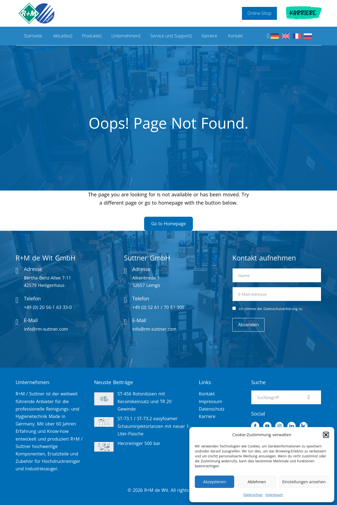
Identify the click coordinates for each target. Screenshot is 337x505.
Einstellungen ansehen (304, 481)
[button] (326, 435)
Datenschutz (253, 494)
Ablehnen (256, 481)
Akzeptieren (214, 481)
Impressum (274, 494)
